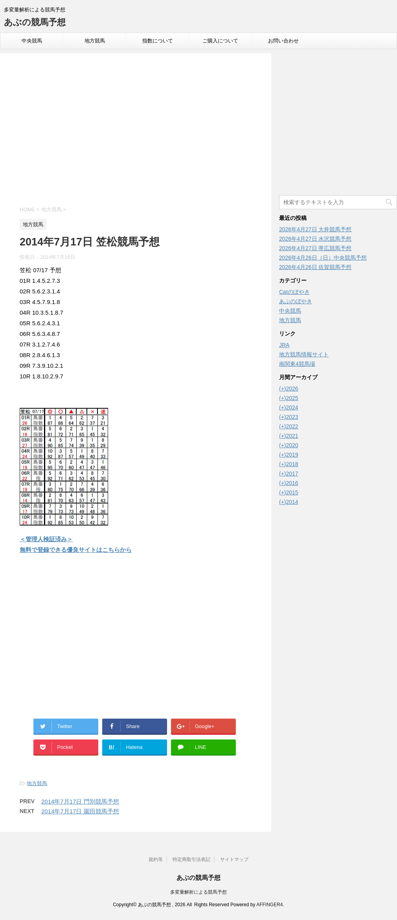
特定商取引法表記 (191, 859)
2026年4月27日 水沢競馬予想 (315, 239)
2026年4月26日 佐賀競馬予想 (315, 267)
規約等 (156, 859)
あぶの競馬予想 (35, 22)
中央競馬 (32, 41)
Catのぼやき (294, 292)
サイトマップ (234, 859)
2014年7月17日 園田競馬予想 (80, 811)
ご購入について (220, 41)
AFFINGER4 (269, 904)
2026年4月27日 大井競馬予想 (315, 229)
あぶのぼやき (295, 301)
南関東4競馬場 (297, 364)
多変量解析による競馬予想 (198, 892)
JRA (284, 345)
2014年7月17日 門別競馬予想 (80, 801)
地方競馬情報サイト (304, 354)
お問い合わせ (283, 41)
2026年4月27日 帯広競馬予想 (315, 248)
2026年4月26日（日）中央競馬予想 (323, 257)
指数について (157, 41)
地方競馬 (95, 41)
